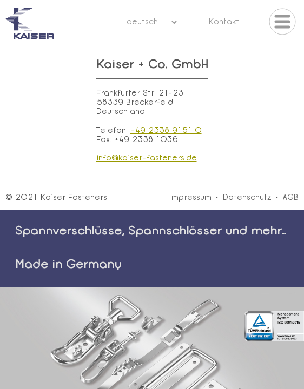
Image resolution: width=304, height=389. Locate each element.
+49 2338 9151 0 (166, 131)
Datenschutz (247, 198)
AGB (291, 198)
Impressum (190, 198)
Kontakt (223, 22)
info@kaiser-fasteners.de (146, 158)
